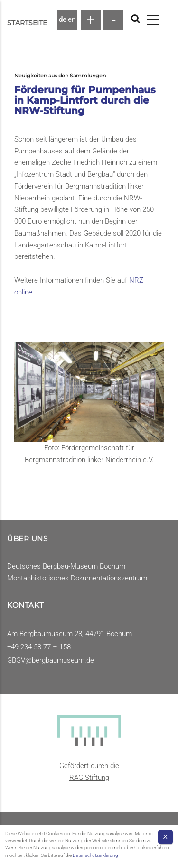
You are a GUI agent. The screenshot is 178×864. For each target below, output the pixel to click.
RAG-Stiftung (89, 777)
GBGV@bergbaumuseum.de (50, 660)
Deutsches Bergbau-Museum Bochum (66, 566)
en (71, 19)
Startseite (27, 23)
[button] (89, 392)
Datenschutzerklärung (95, 855)
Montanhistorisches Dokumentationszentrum (77, 578)
